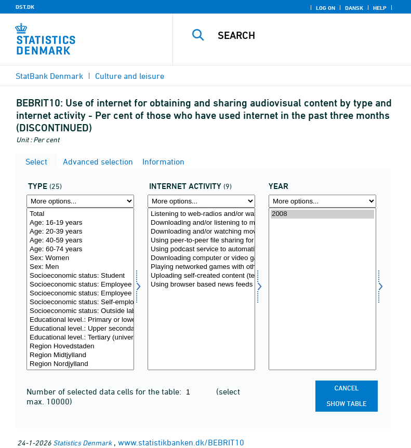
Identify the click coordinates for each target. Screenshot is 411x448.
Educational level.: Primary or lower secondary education (80, 320)
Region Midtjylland (80, 355)
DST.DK (25, 6)
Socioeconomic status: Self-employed (80, 302)
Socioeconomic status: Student (80, 275)
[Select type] (80, 289)
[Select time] (322, 289)
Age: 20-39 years (80, 231)
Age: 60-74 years (80, 249)
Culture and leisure (129, 75)
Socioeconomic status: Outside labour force (80, 311)
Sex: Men (80, 267)
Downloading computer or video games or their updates (201, 258)
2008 (322, 214)
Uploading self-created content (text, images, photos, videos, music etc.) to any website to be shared (201, 275)
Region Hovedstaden (80, 346)
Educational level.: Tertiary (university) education (80, 337)
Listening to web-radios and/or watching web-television (201, 214)
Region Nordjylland (80, 364)
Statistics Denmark (82, 442)
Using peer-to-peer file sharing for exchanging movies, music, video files (201, 240)
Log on (325, 7)
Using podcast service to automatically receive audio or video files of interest (201, 249)
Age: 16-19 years (80, 223)
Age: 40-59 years (80, 240)
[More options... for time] (322, 201)
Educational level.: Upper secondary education (80, 328)
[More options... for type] (80, 201)
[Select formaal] (201, 289)
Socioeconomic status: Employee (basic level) (80, 284)
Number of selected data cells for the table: (104, 391)
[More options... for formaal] (201, 201)
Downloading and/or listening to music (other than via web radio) (201, 223)
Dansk (354, 7)
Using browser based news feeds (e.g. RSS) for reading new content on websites (201, 284)
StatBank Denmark (49, 75)
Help (380, 7)
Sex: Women (80, 258)
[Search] (308, 35)
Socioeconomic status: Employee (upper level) (80, 293)
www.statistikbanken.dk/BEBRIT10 (181, 442)
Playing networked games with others (201, 267)
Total (80, 214)
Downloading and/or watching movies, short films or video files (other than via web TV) (201, 231)
